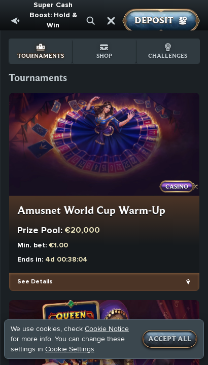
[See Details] (188, 282)
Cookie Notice (107, 328)
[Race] (111, 21)
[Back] (15, 21)
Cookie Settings (69, 349)
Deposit (161, 21)
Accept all (169, 339)
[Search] (91, 21)
